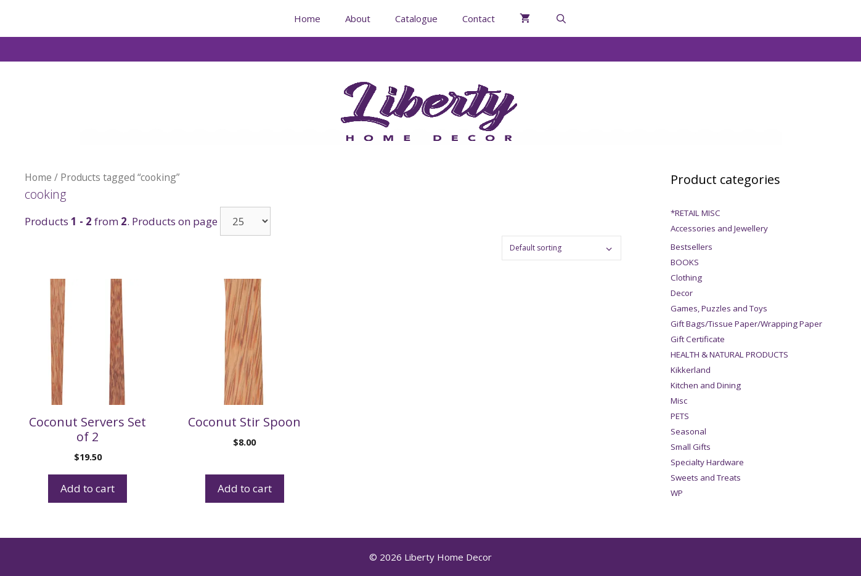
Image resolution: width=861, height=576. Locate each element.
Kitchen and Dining (706, 385)
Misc (679, 400)
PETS (680, 416)
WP (677, 492)
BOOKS (685, 262)
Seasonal (688, 431)
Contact (478, 18)
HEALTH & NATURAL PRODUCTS (729, 354)
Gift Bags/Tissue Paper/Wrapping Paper (746, 323)
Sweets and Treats (706, 477)
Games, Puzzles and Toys (719, 308)
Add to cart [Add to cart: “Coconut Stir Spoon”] (245, 488)
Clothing (686, 277)
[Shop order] (561, 248)
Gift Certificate (698, 339)
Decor (682, 292)
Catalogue (416, 18)
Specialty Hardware (707, 462)
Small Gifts (691, 446)
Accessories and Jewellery (719, 228)
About (357, 18)
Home (307, 18)
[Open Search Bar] (560, 18)
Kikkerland (691, 369)
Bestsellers (691, 246)
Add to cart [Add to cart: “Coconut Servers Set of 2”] (87, 488)
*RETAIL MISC (695, 212)
